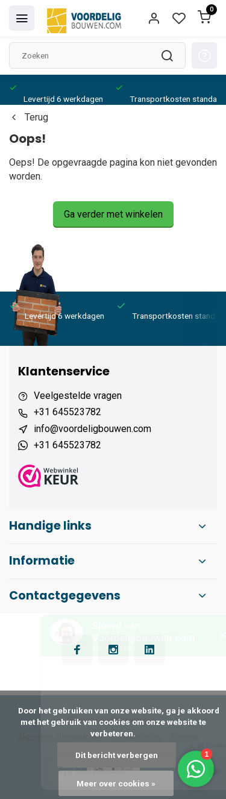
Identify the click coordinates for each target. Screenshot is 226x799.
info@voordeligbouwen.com (92, 428)
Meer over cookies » (116, 783)
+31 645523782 (67, 412)
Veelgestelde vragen (78, 395)
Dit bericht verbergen (116, 755)
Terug (28, 117)
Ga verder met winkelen (113, 214)
